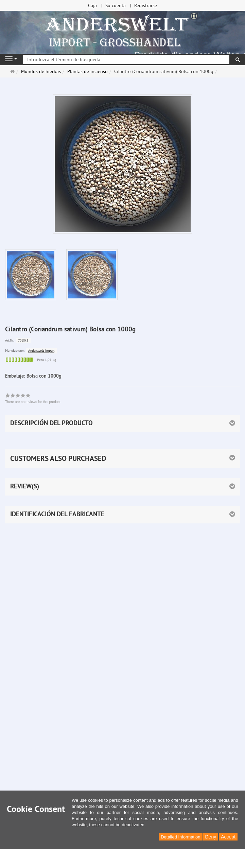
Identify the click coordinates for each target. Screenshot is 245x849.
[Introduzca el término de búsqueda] (126, 59)
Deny (210, 836)
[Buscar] (237, 59)
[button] (122, 458)
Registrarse (145, 5)
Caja (92, 5)
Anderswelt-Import (41, 350)
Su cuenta (115, 5)
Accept (228, 836)
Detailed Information (180, 836)
